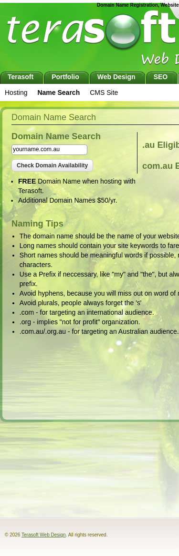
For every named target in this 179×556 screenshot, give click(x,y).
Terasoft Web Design (43, 534)
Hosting (16, 92)
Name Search (58, 92)
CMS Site (104, 92)
